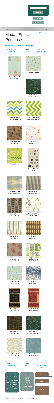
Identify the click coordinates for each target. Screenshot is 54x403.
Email (42, 381)
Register (38, 22)
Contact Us (27, 384)
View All (27, 51)
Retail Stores (27, 382)
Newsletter (27, 380)
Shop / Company (42, 375)
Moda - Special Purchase (26, 45)
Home (9, 29)
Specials (27, 378)
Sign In (38, 18)
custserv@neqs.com (12, 388)
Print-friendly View (44, 33)
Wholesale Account (27, 386)
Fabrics (14, 45)
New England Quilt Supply (16, 9)
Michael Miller (11, 51)
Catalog (7, 45)
